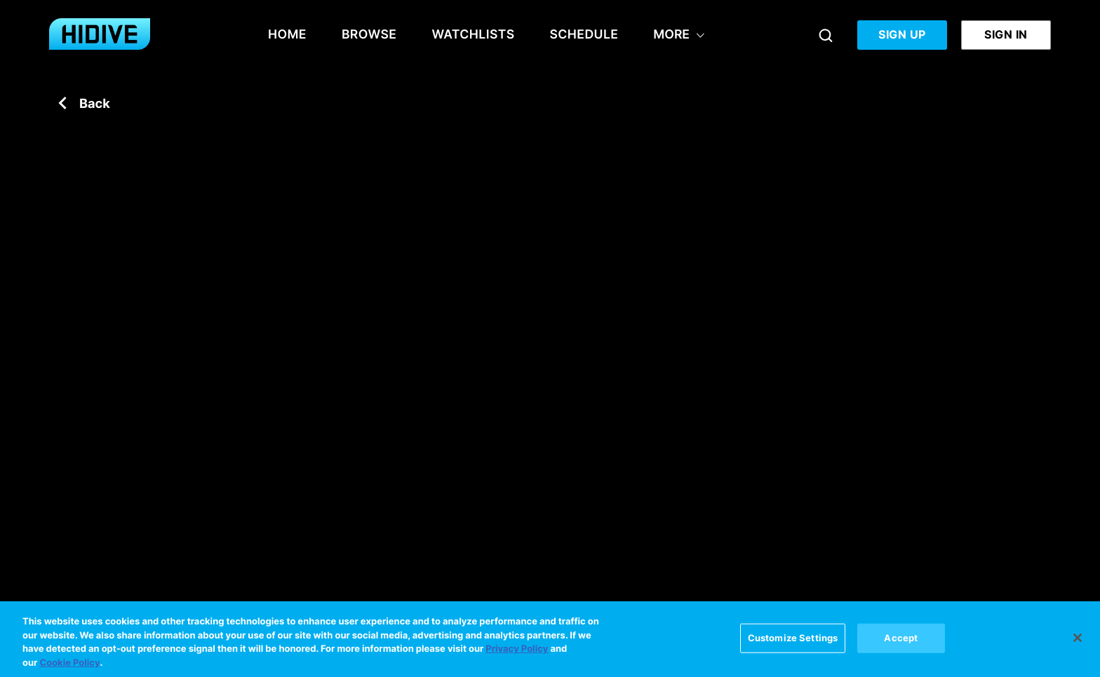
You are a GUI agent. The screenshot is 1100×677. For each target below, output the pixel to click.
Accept (901, 638)
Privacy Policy (516, 650)
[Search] (825, 35)
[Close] (1077, 639)
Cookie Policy (69, 663)
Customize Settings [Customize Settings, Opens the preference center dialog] (793, 638)
